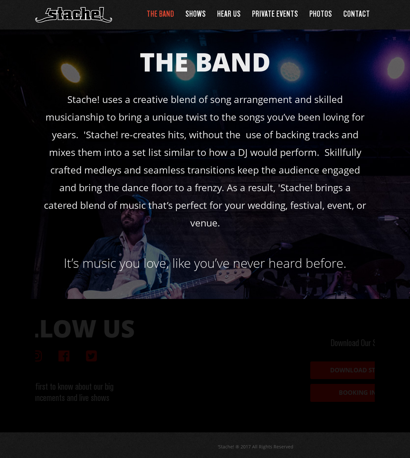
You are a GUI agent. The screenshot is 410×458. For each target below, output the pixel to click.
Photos (320, 14)
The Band (160, 14)
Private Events (275, 14)
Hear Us (229, 14)
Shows (195, 14)
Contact (356, 14)
